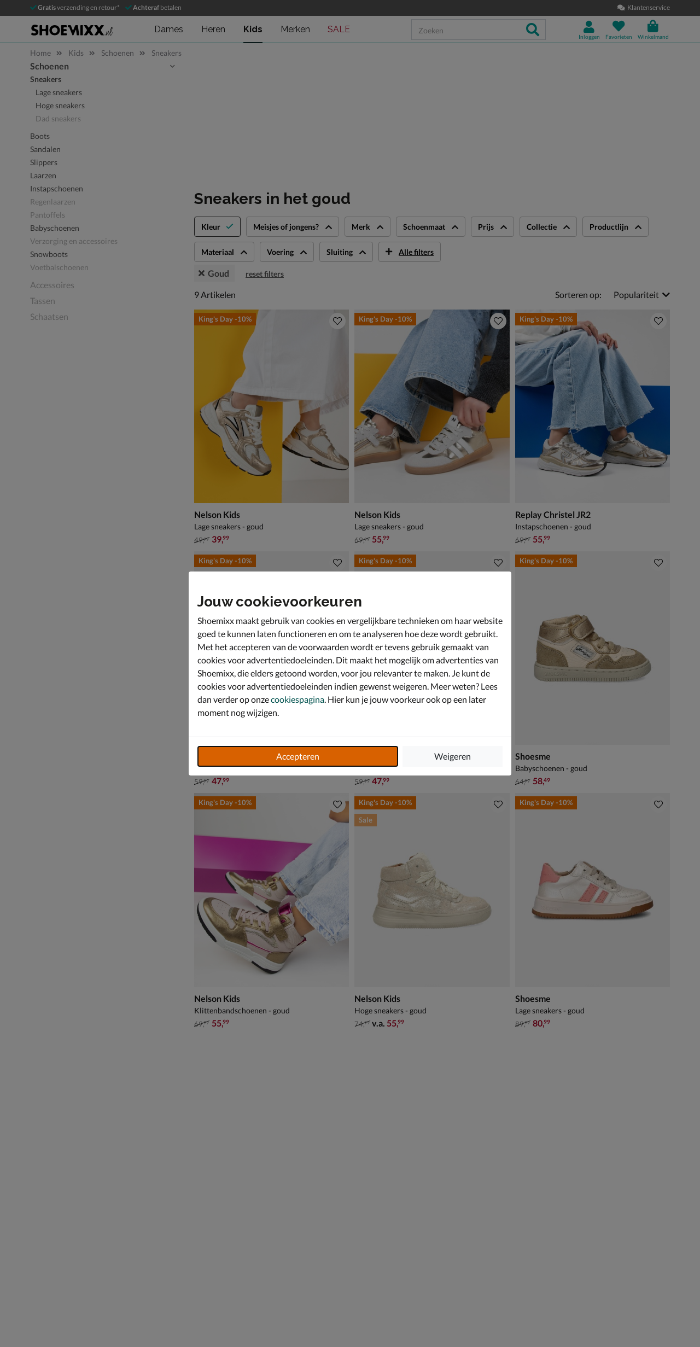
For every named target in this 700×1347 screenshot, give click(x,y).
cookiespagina (297, 699)
